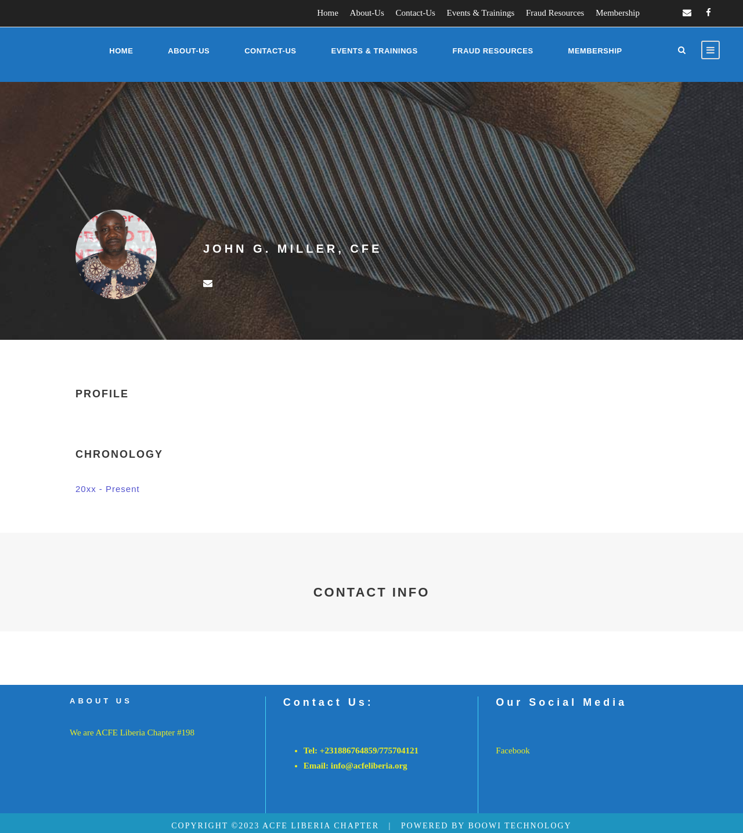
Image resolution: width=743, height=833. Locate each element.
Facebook (512, 750)
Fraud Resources (555, 12)
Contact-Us (415, 12)
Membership (618, 12)
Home (327, 12)
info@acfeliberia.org (369, 765)
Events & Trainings (481, 12)
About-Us (367, 12)
